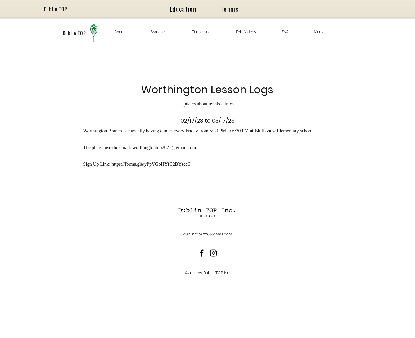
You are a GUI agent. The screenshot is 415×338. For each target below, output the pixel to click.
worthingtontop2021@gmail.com (164, 147)
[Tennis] (230, 9)
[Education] (183, 9)
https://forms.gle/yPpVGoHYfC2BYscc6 (151, 164)
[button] (119, 31)
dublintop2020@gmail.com (207, 234)
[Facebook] (201, 253)
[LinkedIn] (213, 253)
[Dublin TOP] (56, 9)
